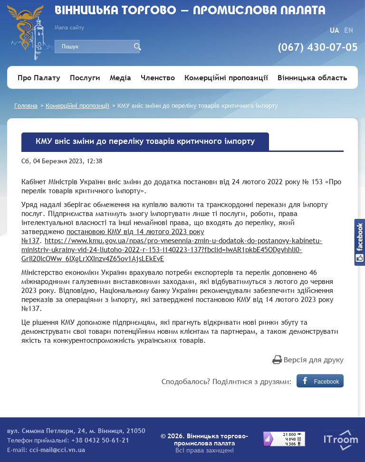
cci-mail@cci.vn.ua (57, 449)
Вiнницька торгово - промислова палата (190, 11)
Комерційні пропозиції (226, 77)
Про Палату (39, 77)
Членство (158, 77)
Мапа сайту (69, 27)
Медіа (120, 77)
